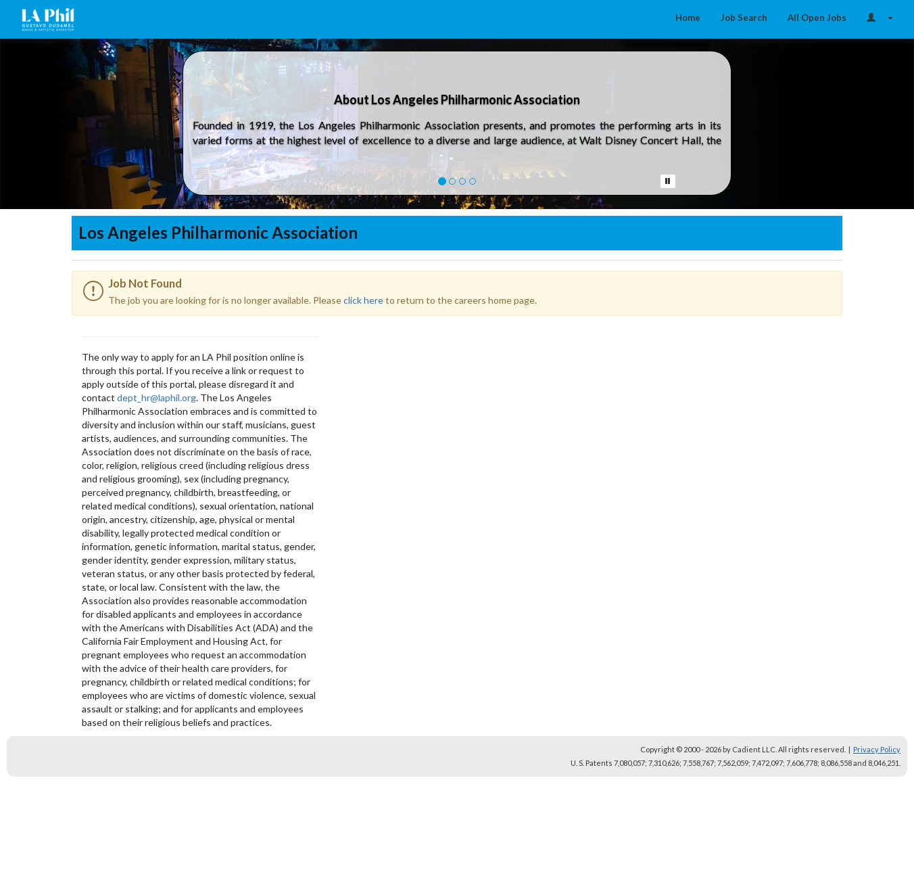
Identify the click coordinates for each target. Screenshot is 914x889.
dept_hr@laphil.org (156, 397)
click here (363, 300)
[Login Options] (880, 18)
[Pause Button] (668, 181)
